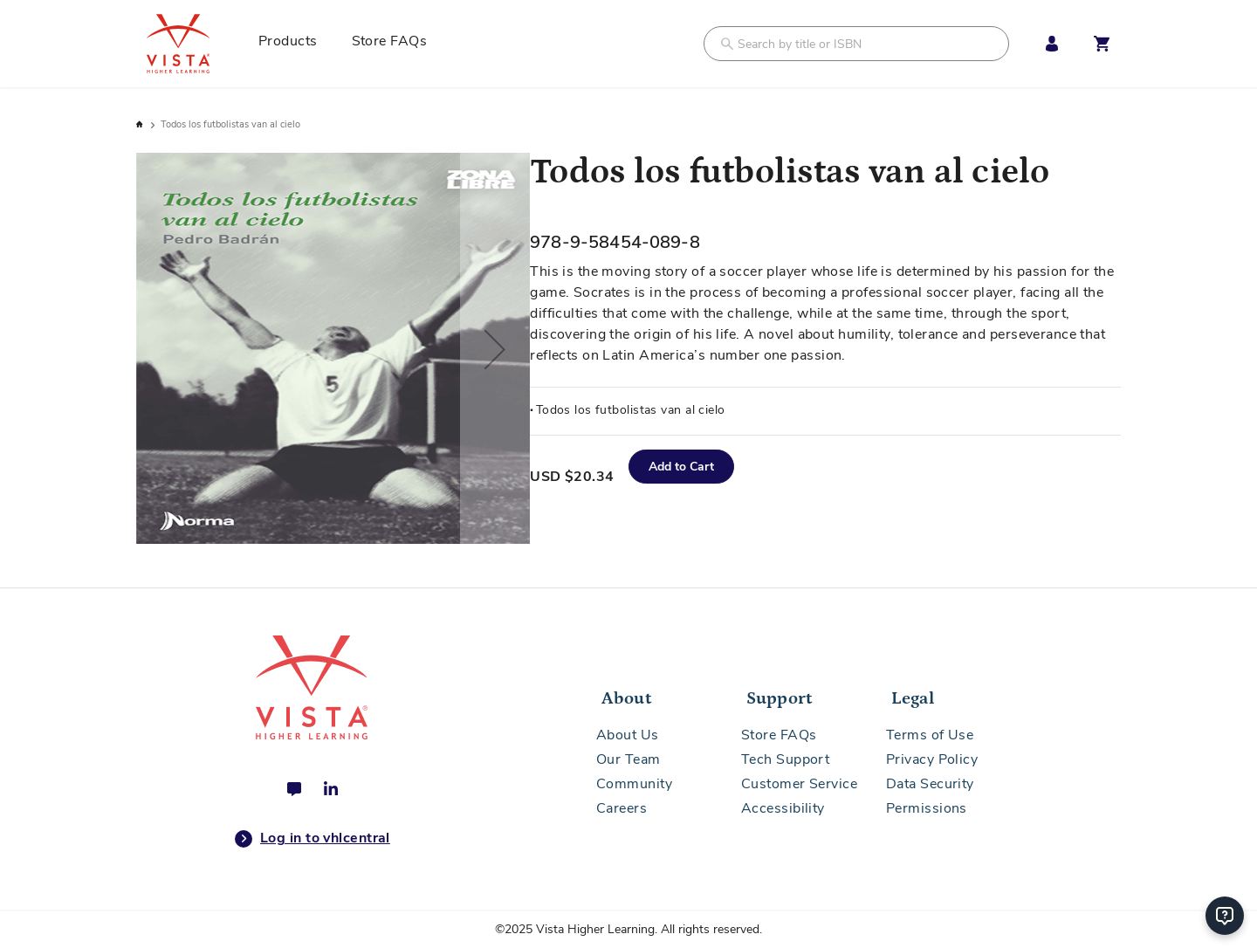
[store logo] (197, 43)
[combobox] (856, 43)
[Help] (1224, 915)
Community (634, 783)
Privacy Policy (932, 759)
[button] (495, 349)
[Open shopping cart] (1101, 43)
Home (140, 124)
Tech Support (785, 759)
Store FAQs (779, 735)
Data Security (930, 783)
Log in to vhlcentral (312, 839)
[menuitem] (294, 43)
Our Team (628, 759)
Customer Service (799, 783)
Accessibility (783, 808)
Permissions (926, 808)
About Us (627, 735)
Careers (621, 808)
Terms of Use (929, 735)
